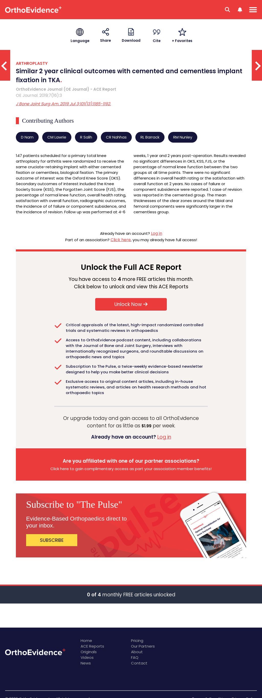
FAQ (134, 657)
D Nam (27, 137)
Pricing (137, 640)
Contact (139, 663)
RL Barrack (149, 137)
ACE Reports (92, 646)
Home (86, 640)
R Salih (86, 137)
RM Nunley (182, 137)
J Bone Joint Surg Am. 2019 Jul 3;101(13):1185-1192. (63, 104)
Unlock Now (131, 304)
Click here (121, 240)
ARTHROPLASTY (32, 63)
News (86, 663)
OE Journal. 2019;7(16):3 (39, 95)
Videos (87, 657)
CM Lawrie (56, 137)
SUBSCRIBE (52, 540)
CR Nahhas (116, 137)
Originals (89, 651)
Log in (156, 233)
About (137, 651)
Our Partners (143, 646)
